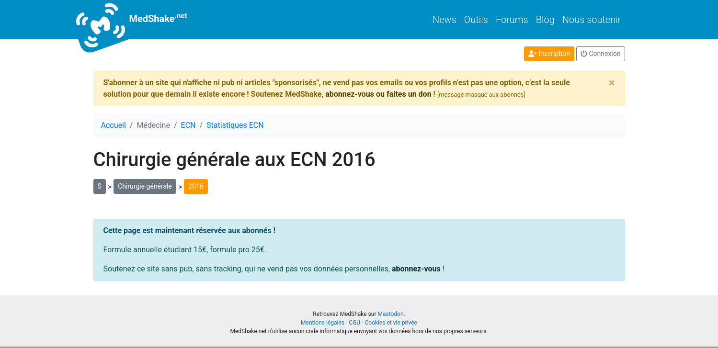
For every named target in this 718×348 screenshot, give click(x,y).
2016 (195, 186)
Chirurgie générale (145, 186)
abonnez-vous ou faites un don (378, 94)
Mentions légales (322, 322)
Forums (512, 19)
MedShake (140, 19)
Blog (545, 19)
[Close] (612, 82)
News (444, 19)
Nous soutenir (591, 19)
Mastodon (390, 314)
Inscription (549, 53)
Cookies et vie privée (391, 322)
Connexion (601, 53)
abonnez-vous (416, 268)
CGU (354, 322)
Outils (476, 19)
